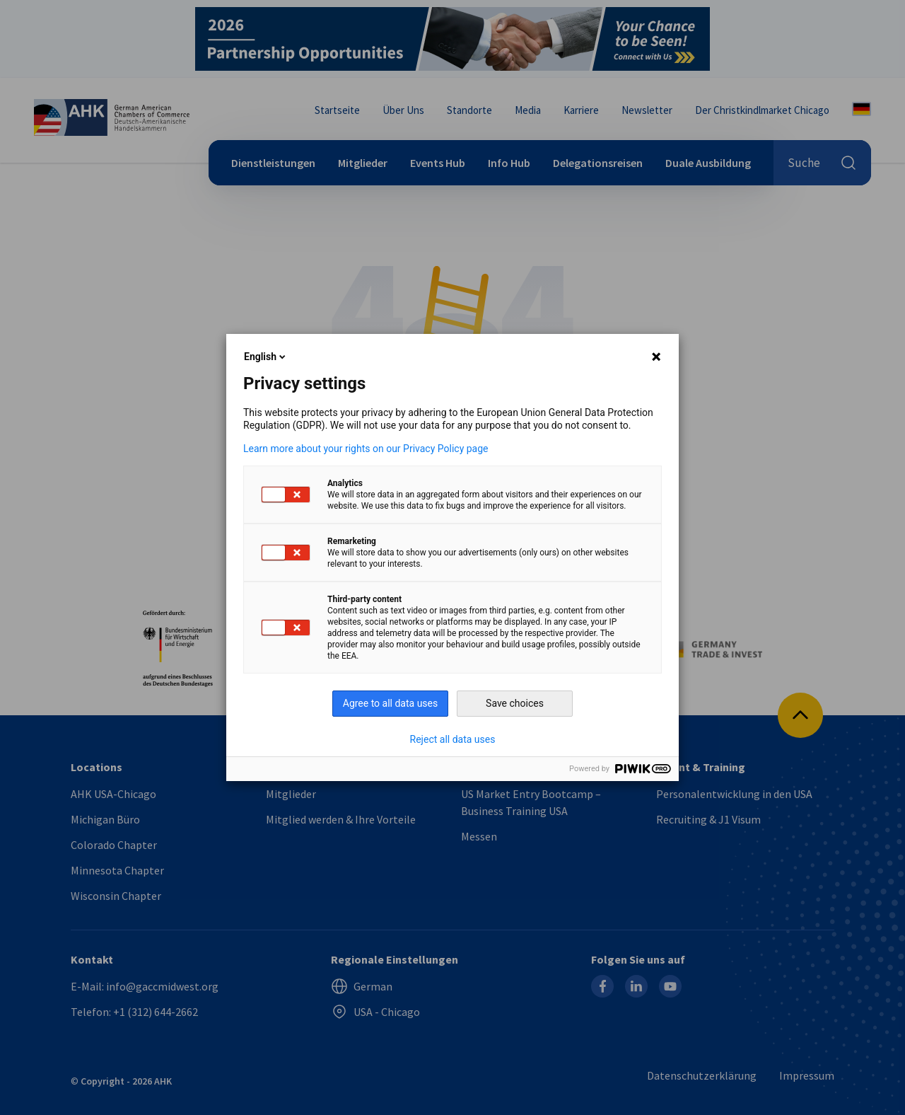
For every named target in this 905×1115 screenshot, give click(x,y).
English (266, 356)
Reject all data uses (453, 739)
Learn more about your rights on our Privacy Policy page (366, 448)
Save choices (515, 703)
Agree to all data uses (390, 703)
